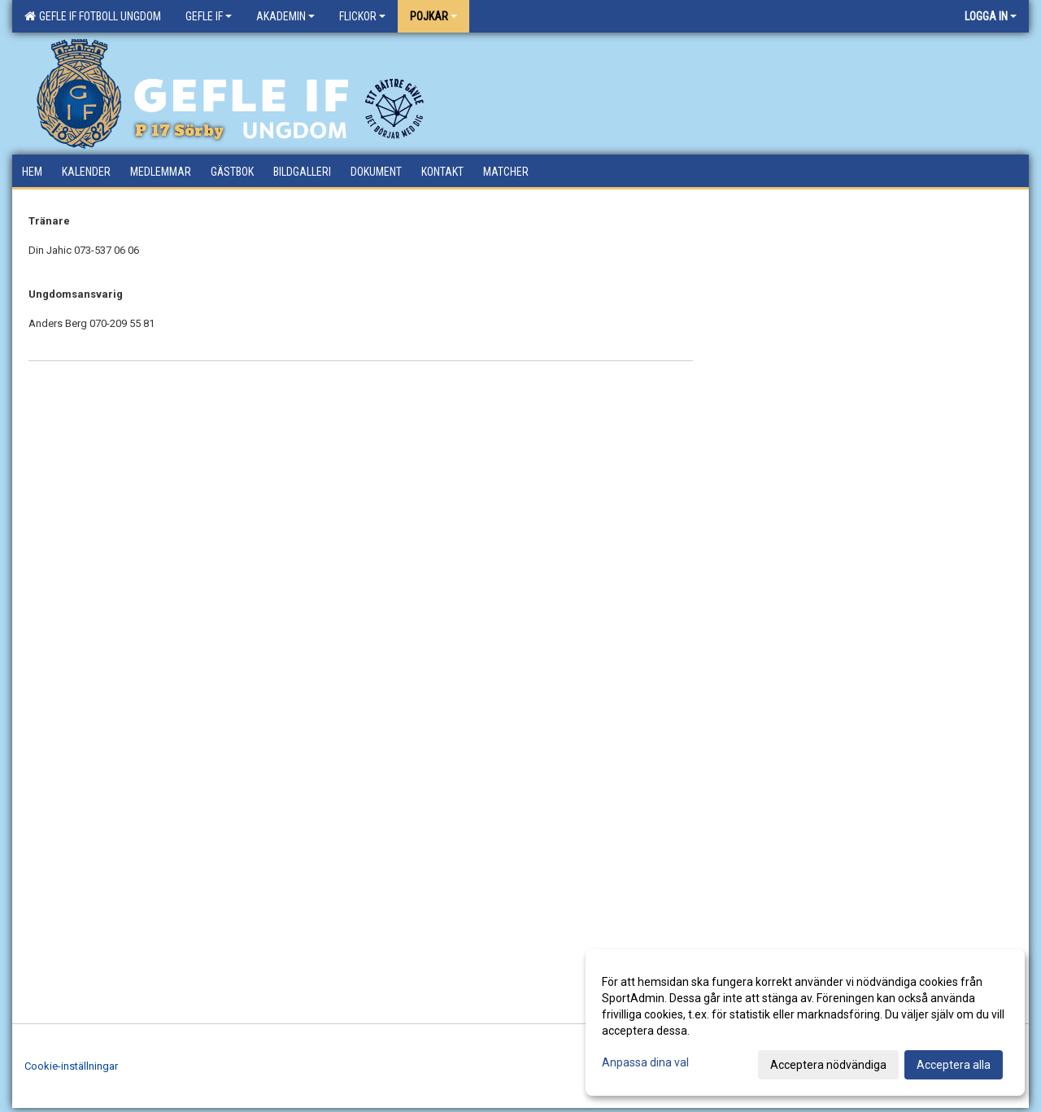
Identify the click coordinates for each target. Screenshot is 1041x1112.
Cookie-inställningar (71, 1066)
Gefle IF (208, 16)
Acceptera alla (954, 1064)
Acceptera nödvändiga (828, 1064)
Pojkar (433, 16)
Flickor (362, 16)
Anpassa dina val (645, 1062)
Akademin (285, 16)
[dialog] (805, 1022)
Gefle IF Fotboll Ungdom (92, 16)
